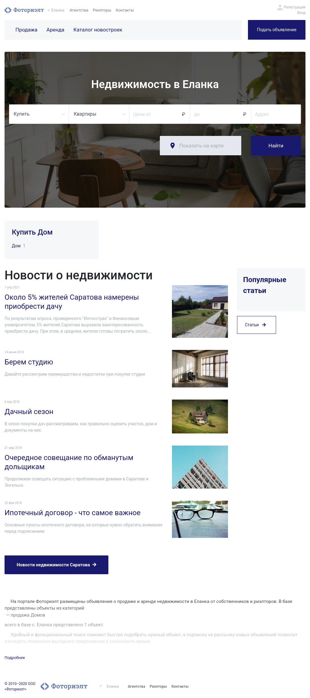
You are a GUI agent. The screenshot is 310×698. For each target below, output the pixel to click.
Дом (16, 245)
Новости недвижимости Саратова (56, 565)
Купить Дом (32, 232)
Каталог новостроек (98, 30)
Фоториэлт (24, 10)
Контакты (125, 10)
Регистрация (294, 7)
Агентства (79, 10)
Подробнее (15, 658)
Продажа (26, 30)
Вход (301, 13)
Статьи (255, 324)
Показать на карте (201, 146)
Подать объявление (276, 29)
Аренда (55, 30)
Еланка (57, 10)
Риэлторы (102, 10)
